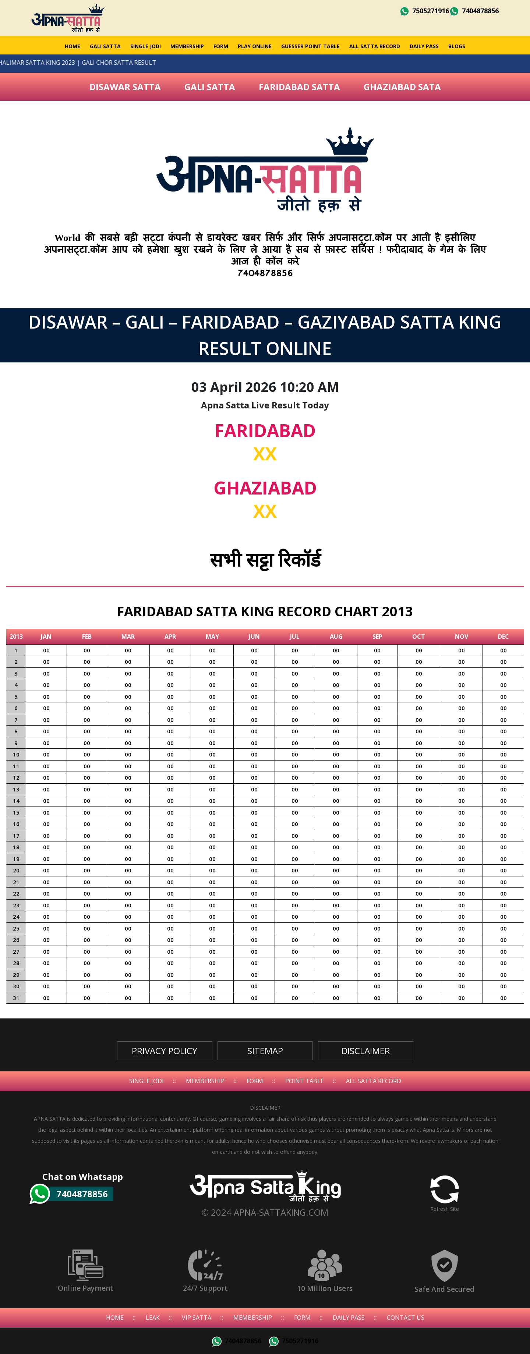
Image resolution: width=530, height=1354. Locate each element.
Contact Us (405, 1318)
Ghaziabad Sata (402, 87)
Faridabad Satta (299, 87)
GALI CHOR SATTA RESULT (102, 63)
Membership (187, 46)
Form (220, 46)
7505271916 (424, 10)
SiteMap (265, 1051)
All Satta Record (374, 46)
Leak (153, 1318)
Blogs (456, 46)
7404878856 (474, 10)
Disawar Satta (125, 87)
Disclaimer (365, 1051)
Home (72, 46)
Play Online (255, 46)
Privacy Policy (164, 1051)
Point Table (304, 1081)
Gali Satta (209, 87)
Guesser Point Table (310, 46)
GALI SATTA (105, 46)
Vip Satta (196, 1318)
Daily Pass (424, 46)
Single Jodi (145, 46)
